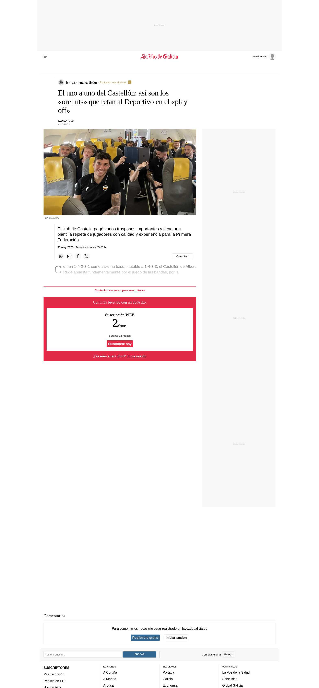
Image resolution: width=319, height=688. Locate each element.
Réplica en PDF (55, 681)
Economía (170, 685)
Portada (168, 672)
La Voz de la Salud (236, 672)
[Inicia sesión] (264, 56)
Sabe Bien (230, 679)
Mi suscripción (54, 674)
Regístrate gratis (145, 637)
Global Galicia (232, 685)
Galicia (168, 679)
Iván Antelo (66, 121)
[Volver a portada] (159, 56)
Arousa (108, 685)
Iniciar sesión (176, 637)
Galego (228, 654)
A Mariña (109, 679)
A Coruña (110, 672)
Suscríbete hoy (120, 344)
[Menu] (46, 56)
